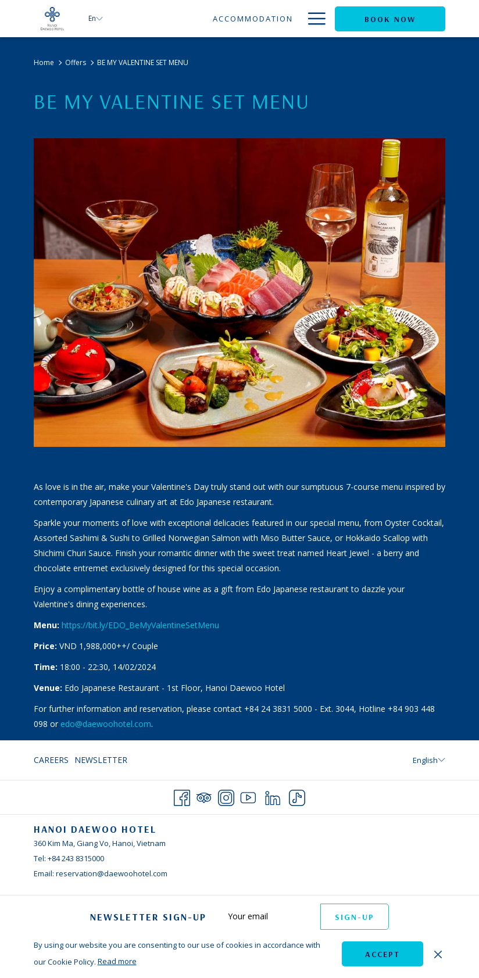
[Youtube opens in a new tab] (248, 796)
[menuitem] (53, 760)
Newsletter (100, 759)
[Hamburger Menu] (312, 18)
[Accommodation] (208, 18)
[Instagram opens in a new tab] (226, 796)
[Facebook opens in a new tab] (182, 796)
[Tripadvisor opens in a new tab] (204, 796)
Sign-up (354, 917)
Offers (75, 62)
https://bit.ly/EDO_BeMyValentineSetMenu (140, 624)
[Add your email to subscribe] (268, 916)
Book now (390, 19)
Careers (51, 759)
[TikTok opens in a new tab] (297, 796)
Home (44, 62)
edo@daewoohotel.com (105, 723)
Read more (117, 961)
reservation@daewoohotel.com (111, 873)
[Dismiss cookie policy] (438, 953)
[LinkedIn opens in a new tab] (272, 796)
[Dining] (276, 18)
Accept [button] (382, 954)
